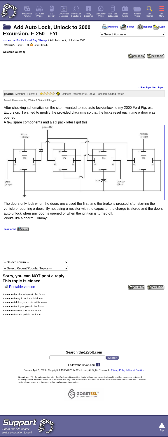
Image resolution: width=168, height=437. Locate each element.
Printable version (22, 287)
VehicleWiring (125, 15)
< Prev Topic (145, 87)
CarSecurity (51, 15)
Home (6, 40)
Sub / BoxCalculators (113, 15)
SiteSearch (149, 15)
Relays (43, 40)
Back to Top (10, 229)
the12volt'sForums (27, 15)
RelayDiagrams (88, 15)
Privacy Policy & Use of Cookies (127, 370)
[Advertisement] (84, 72)
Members (110, 27)
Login (159, 27)
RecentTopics (137, 15)
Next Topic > (158, 87)
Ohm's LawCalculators (76, 15)
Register (144, 27)
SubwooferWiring (101, 15)
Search (127, 27)
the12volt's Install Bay (24, 40)
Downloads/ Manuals (64, 15)
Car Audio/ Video (39, 15)
